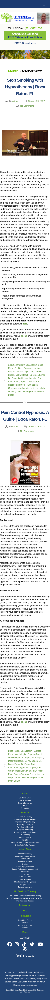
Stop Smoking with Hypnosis (25, 882)
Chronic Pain (25, 872)
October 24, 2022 (36, 101)
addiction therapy (16, 365)
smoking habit (14, 391)
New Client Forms (25, 920)
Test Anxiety (24, 859)
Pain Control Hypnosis (25, 827)
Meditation (20, 771)
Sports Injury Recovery (25, 867)
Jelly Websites (25, 992)
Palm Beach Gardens (18, 774)
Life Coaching (25, 835)
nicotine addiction (16, 385)
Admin (15, 101)
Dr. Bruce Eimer (37, 375)
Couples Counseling (25, 830)
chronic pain (37, 757)
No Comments (27, 106)
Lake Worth (33, 381)
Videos (25, 928)
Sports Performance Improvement (25, 869)
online (24, 336)
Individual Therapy (25, 817)
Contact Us (25, 808)
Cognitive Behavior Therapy (25, 819)
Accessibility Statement (36, 990)
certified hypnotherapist (19, 757)
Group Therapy (25, 837)
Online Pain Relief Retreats (25, 845)
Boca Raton (31, 365)
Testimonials (25, 905)
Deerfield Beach (15, 761)
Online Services (25, 800)
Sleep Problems (25, 879)
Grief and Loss (25, 877)
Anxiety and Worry (25, 854)
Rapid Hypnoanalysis (25, 824)
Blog (25, 910)
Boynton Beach (15, 371)
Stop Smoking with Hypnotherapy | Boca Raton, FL (25, 87)
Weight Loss (25, 885)
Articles (25, 923)
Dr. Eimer (12, 378)
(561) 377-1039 (33, 28)
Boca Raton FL (28, 751)
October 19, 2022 (36, 426)
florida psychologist (27, 378)
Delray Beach (21, 375)
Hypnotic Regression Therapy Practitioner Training (25, 898)
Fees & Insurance (25, 803)
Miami (29, 771)
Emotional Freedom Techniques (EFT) (25, 842)
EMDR (24, 840)
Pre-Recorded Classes (25, 901)
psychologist (24, 388)
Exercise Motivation (25, 887)
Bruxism (25, 864)
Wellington (28, 391)
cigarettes (28, 371)
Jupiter (23, 381)
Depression (25, 874)
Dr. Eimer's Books (25, 925)
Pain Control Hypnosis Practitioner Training (25, 896)
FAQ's (25, 805)
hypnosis (24, 767)
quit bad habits (38, 388)
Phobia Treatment (25, 861)
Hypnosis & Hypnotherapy (25, 822)
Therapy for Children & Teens (25, 832)
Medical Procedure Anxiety (25, 856)
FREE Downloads (25, 43)
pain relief (38, 771)
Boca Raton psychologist (30, 368)
